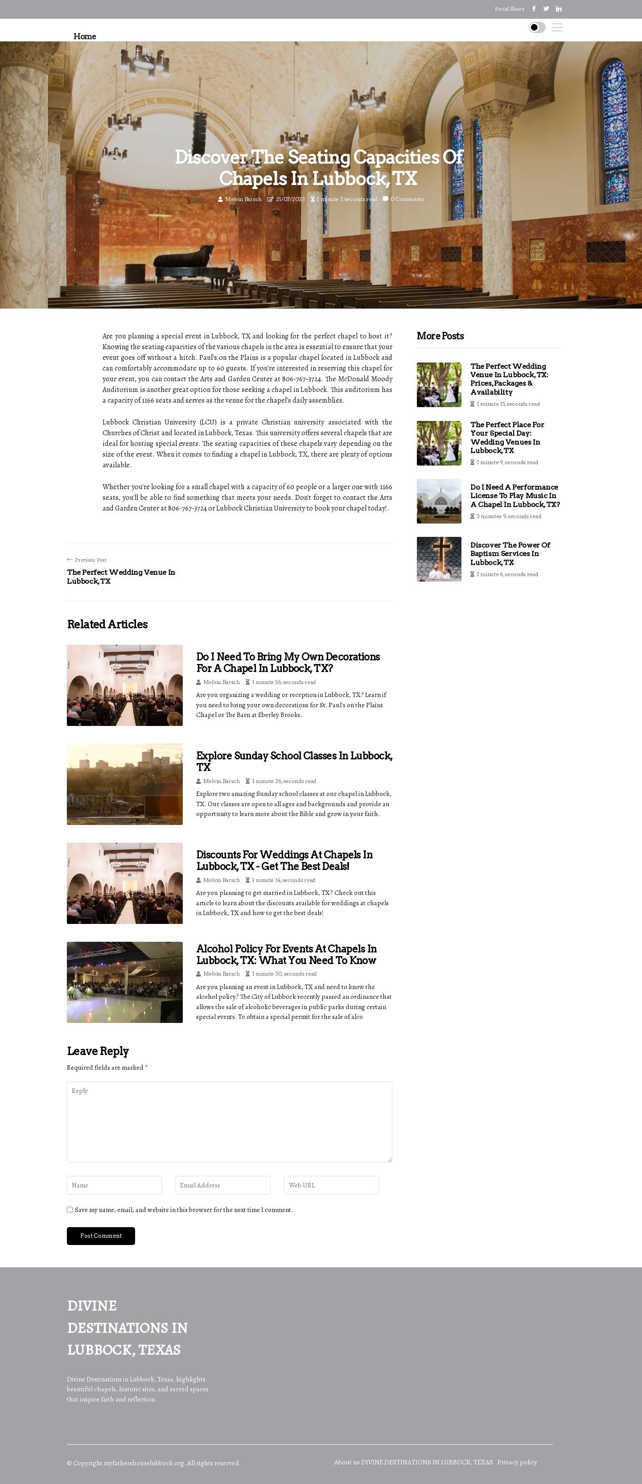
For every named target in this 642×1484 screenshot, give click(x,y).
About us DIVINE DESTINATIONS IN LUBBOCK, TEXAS (413, 1462)
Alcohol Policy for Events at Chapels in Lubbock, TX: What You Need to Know (286, 954)
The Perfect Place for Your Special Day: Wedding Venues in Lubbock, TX (507, 437)
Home (85, 36)
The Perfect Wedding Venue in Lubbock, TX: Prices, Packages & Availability (509, 379)
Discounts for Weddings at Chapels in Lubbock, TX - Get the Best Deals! (284, 860)
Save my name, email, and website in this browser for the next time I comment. (184, 1210)
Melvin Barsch (243, 199)
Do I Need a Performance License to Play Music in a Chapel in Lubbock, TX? (515, 495)
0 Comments (407, 199)
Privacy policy (517, 1462)
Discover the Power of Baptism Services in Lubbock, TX (510, 553)
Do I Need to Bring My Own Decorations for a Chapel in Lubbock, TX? (288, 662)
